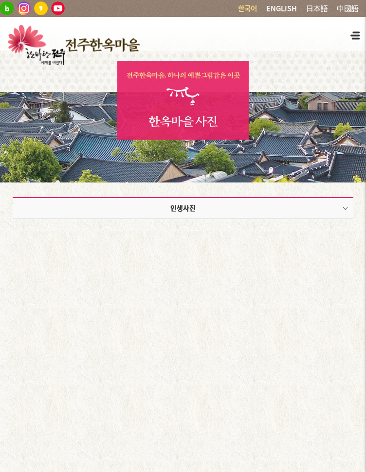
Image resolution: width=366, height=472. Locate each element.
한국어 (247, 8)
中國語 (348, 8)
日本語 (317, 8)
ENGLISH (281, 8)
